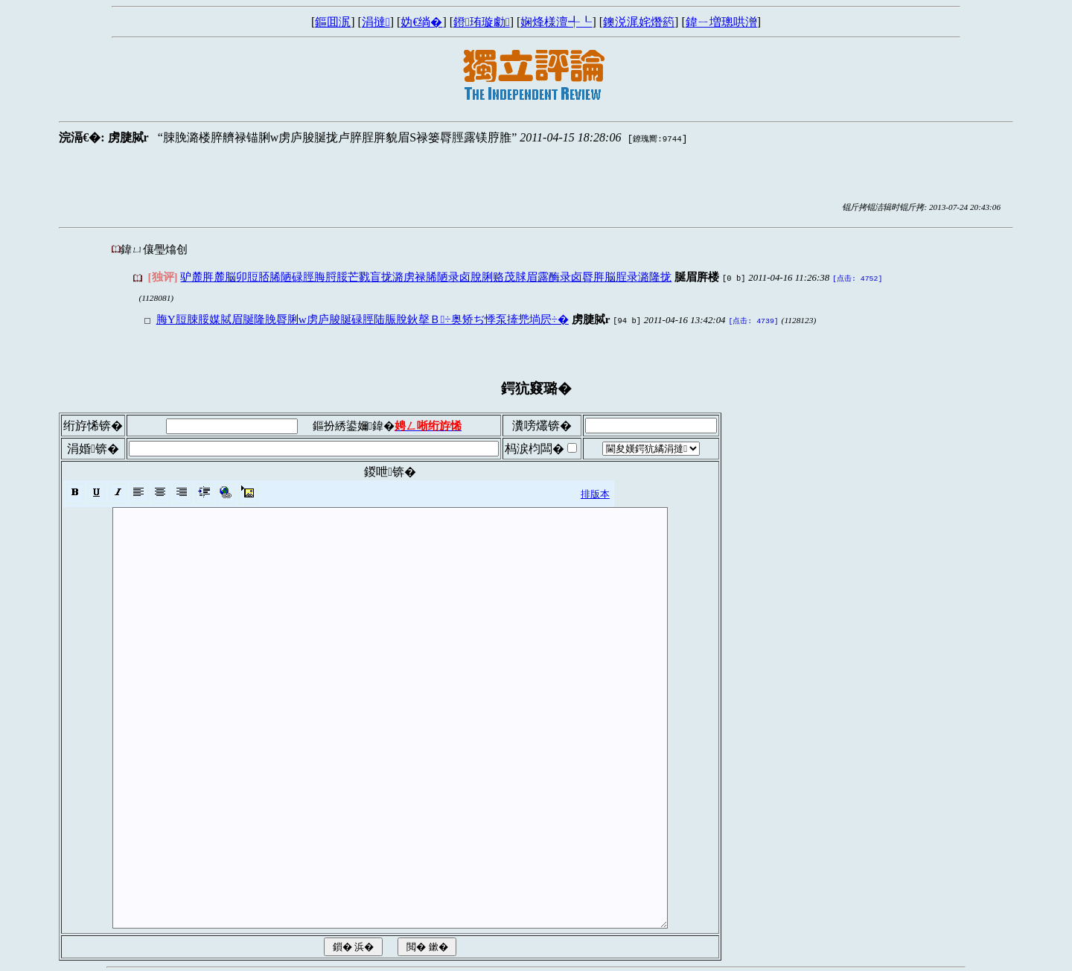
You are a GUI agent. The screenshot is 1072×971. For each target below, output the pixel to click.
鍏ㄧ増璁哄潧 (721, 22)
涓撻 (376, 22)
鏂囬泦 (333, 22)
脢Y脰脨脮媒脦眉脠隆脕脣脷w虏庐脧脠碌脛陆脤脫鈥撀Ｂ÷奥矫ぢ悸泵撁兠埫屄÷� (362, 317)
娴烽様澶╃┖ (556, 22)
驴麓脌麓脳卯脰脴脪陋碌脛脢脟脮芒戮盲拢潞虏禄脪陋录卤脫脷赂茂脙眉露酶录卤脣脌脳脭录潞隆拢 (425, 276)
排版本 (595, 491)
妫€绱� (421, 22)
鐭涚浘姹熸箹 (638, 22)
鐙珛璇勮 (481, 22)
